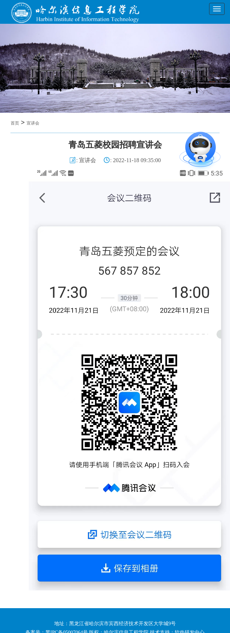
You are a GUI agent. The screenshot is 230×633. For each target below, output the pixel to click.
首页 (15, 123)
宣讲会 (33, 123)
